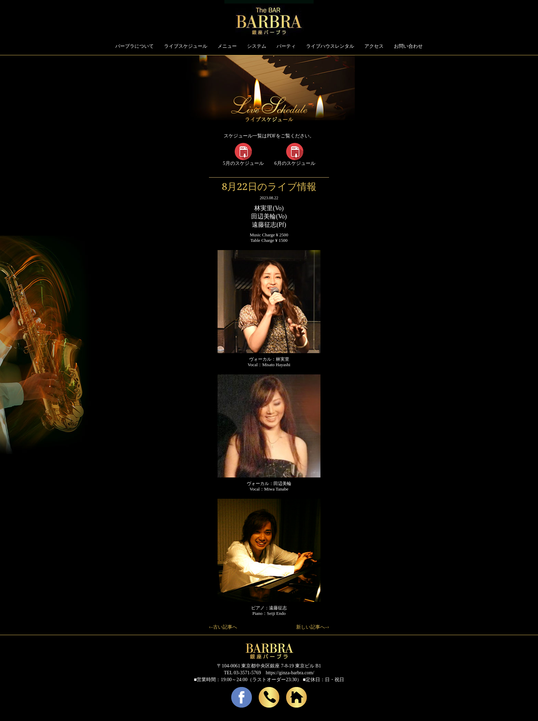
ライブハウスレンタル (330, 46)
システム (256, 46)
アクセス (374, 46)
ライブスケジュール (185, 46)
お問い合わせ (408, 46)
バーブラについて (134, 46)
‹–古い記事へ (223, 627)
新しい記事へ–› (312, 627)
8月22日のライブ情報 (269, 186)
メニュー (227, 46)
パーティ (286, 46)
